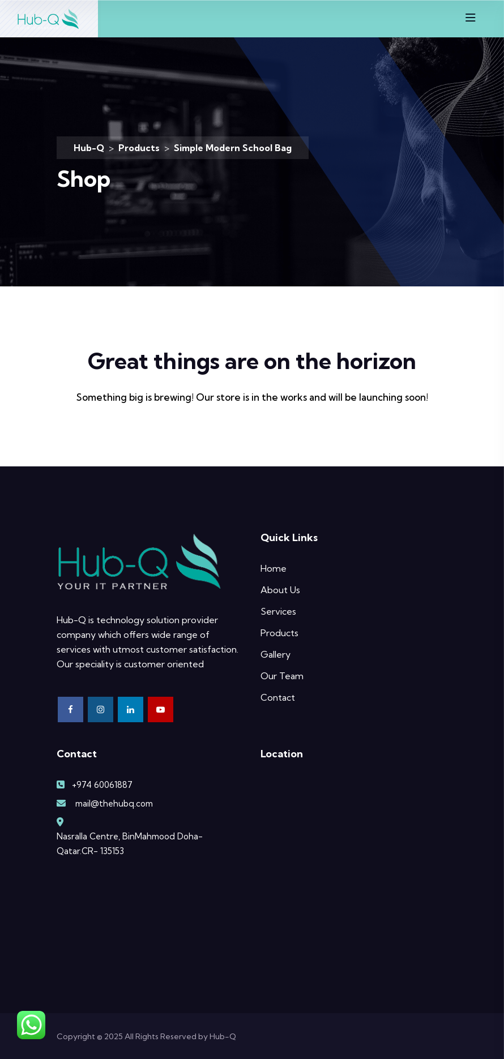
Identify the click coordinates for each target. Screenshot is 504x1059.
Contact (277, 697)
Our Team (282, 675)
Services (278, 611)
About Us (280, 589)
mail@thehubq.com (114, 803)
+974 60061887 (102, 784)
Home (273, 568)
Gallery (275, 654)
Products (279, 632)
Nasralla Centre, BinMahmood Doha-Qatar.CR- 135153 (130, 843)
